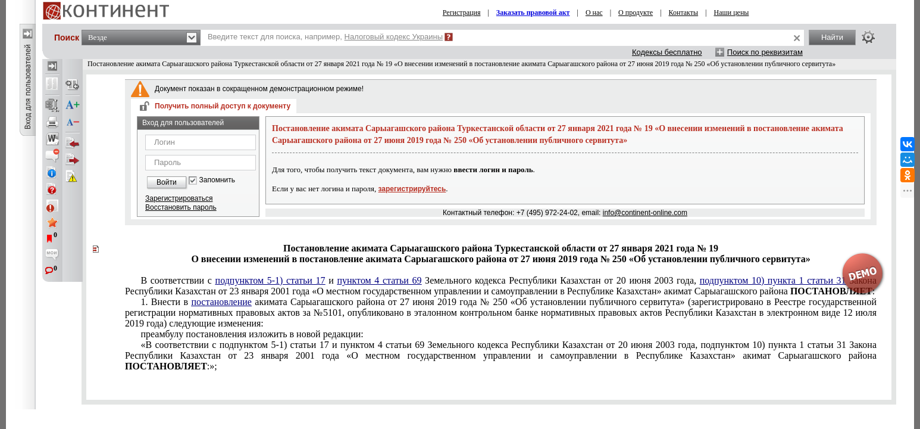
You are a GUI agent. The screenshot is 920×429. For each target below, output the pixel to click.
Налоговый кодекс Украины (394, 36)
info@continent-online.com (645, 213)
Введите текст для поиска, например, (325, 36)
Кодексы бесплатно (667, 52)
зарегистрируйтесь (412, 189)
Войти (167, 182)
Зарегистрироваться (178, 198)
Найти (832, 37)
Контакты (684, 12)
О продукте (635, 12)
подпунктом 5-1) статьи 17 (270, 280)
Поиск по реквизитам (765, 52)
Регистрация (462, 12)
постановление (221, 302)
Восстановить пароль (181, 207)
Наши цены (731, 12)
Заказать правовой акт (533, 12)
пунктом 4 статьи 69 (379, 280)
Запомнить (217, 180)
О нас (594, 12)
